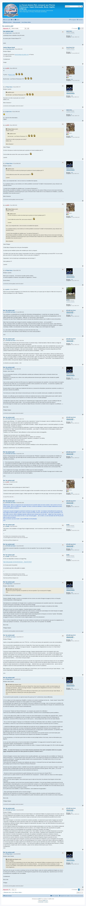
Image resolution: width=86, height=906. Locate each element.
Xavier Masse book (9, 47)
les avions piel (7, 26)
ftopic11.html (12, 74)
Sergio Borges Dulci (70, 47)
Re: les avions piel (8, 310)
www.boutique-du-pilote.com (22, 54)
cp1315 (67, 75)
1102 (72, 172)
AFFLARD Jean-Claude (71, 310)
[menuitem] (12, 20)
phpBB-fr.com (45, 900)
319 (71, 315)
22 (71, 114)
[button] (83, 28)
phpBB (39, 898)
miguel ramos (69, 31)
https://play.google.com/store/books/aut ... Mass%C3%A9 (17, 562)
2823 (72, 79)
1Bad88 (67, 524)
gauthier (68, 299)
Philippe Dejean (69, 91)
